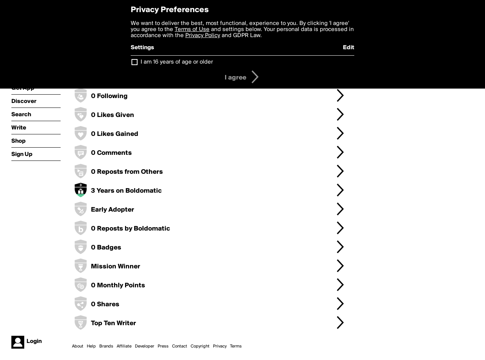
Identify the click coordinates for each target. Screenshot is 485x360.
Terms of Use (192, 29)
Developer (144, 346)
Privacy (220, 346)
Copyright (200, 346)
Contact (179, 346)
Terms (236, 346)
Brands (106, 346)
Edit (348, 48)
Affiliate (124, 346)
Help (91, 346)
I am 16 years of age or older (177, 62)
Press (163, 346)
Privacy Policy (202, 36)
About (77, 346)
